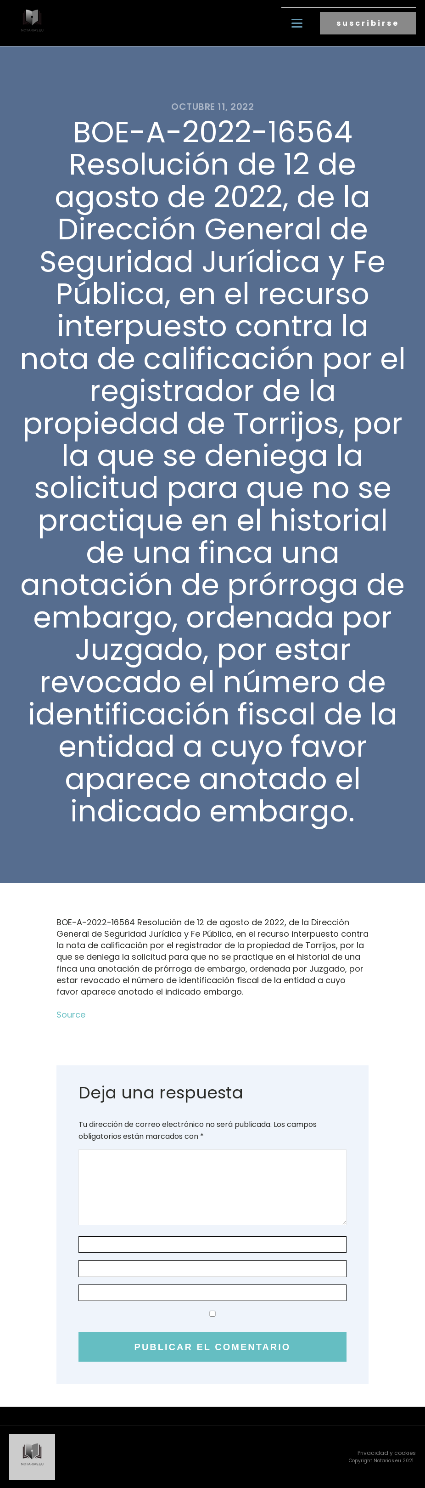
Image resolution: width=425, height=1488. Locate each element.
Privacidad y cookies (387, 1453)
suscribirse (367, 23)
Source (70, 1014)
